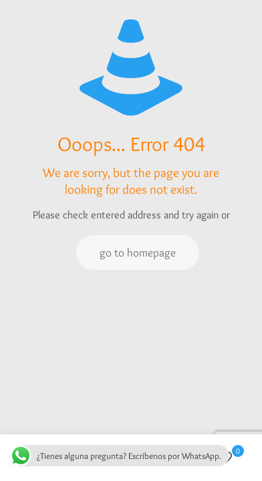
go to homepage (138, 252)
